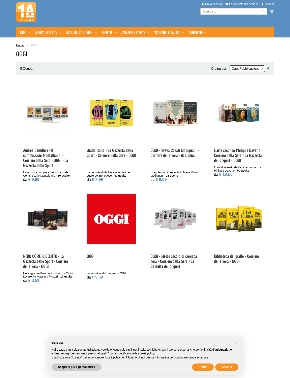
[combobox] (233, 11)
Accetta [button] (227, 367)
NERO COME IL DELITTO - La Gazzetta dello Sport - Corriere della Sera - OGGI (45, 261)
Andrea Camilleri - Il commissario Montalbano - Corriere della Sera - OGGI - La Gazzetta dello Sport (45, 157)
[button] (236, 343)
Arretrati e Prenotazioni (101, 326)
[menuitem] (24, 32)
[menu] (145, 32)
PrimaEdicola (32, 326)
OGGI (90, 256)
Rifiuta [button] (203, 367)
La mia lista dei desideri (242, 4)
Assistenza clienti (159, 326)
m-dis (26, 331)
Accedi (269, 4)
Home (20, 45)
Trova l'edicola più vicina (40, 344)
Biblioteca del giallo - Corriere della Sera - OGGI (236, 258)
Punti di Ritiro (94, 331)
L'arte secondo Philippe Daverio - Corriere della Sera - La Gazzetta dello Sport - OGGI (238, 155)
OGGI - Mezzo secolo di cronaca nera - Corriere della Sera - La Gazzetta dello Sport (173, 261)
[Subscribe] (262, 327)
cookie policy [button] (146, 353)
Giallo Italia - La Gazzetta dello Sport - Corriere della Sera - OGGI (111, 152)
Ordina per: (219, 68)
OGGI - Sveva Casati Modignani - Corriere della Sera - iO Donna (174, 152)
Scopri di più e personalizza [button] (76, 367)
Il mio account (213, 4)
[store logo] (26, 12)
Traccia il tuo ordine (161, 331)
